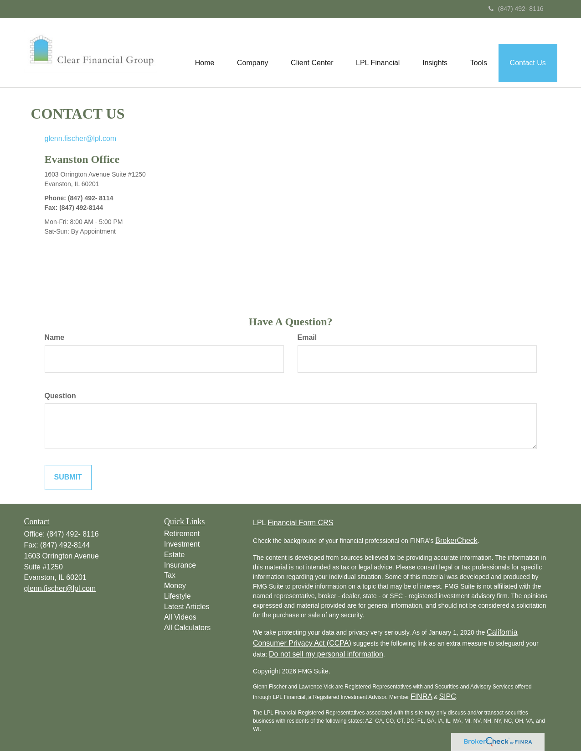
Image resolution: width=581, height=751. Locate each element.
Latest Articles (187, 606)
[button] (251, 53)
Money (175, 585)
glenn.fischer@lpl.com (81, 138)
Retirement (182, 533)
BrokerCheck (456, 540)
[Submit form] (68, 477)
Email (307, 337)
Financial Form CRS (300, 523)
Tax (169, 575)
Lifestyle (177, 596)
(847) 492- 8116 (516, 8)
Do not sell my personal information (326, 654)
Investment (182, 544)
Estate (174, 554)
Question (60, 396)
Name (55, 337)
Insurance (180, 565)
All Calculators (187, 627)
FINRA (421, 696)
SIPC (447, 696)
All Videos (180, 617)
